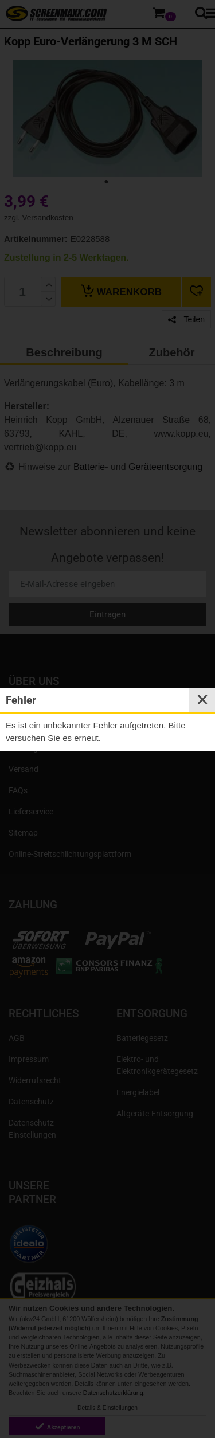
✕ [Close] (202, 700)
